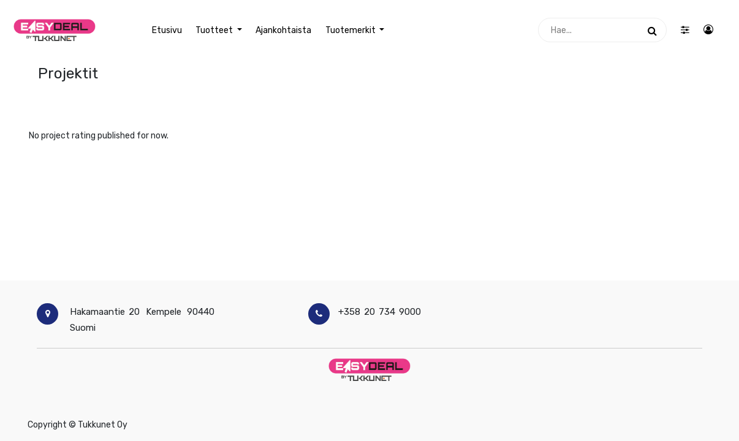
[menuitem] (167, 30)
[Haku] (652, 30)
